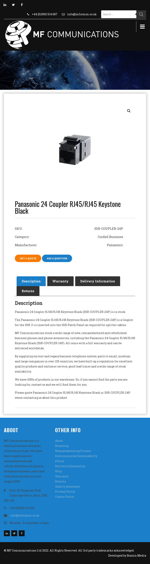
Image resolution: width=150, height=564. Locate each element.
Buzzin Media (136, 555)
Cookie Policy (64, 496)
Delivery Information (97, 281)
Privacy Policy (65, 491)
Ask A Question (57, 258)
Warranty (60, 281)
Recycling (62, 446)
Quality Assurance (67, 486)
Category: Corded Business (69, 237)
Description (31, 281)
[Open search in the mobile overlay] (123, 14)
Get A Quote (28, 258)
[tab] (31, 281)
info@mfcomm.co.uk (82, 14)
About (59, 441)
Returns (28, 291)
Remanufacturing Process (73, 451)
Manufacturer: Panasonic (69, 245)
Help (58, 471)
